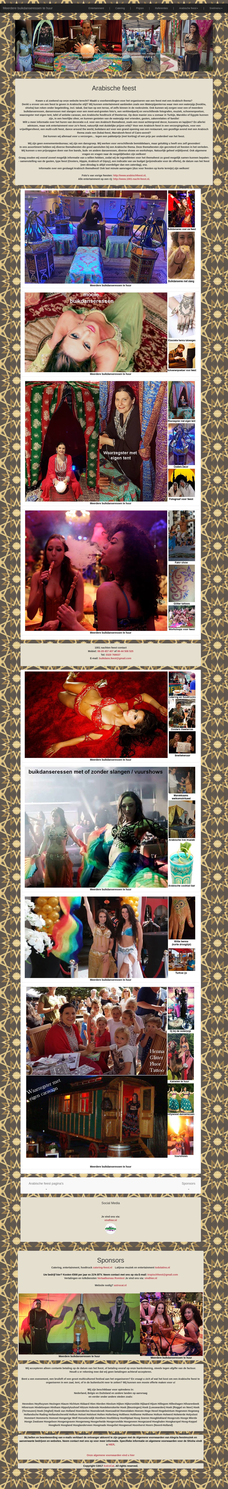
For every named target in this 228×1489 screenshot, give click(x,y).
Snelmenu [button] (215, 8)
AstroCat (109, 1465)
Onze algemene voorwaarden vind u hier (110, 1455)
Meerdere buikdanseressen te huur (28, 8)
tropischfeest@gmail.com (162, 1274)
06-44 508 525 (125, 651)
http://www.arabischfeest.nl (129, 175)
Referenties (161, 8)
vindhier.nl (110, 1220)
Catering (120, 8)
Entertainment (96, 8)
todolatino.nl (162, 1267)
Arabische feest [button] (188, 8)
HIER (111, 1444)
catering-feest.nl (102, 1267)
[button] (46, 1185)
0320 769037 (113, 654)
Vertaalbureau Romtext (111, 1278)
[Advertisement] (114, 1480)
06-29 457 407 (105, 651)
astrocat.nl (120, 1285)
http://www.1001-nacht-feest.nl (131, 179)
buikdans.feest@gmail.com (115, 658)
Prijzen (140, 8)
